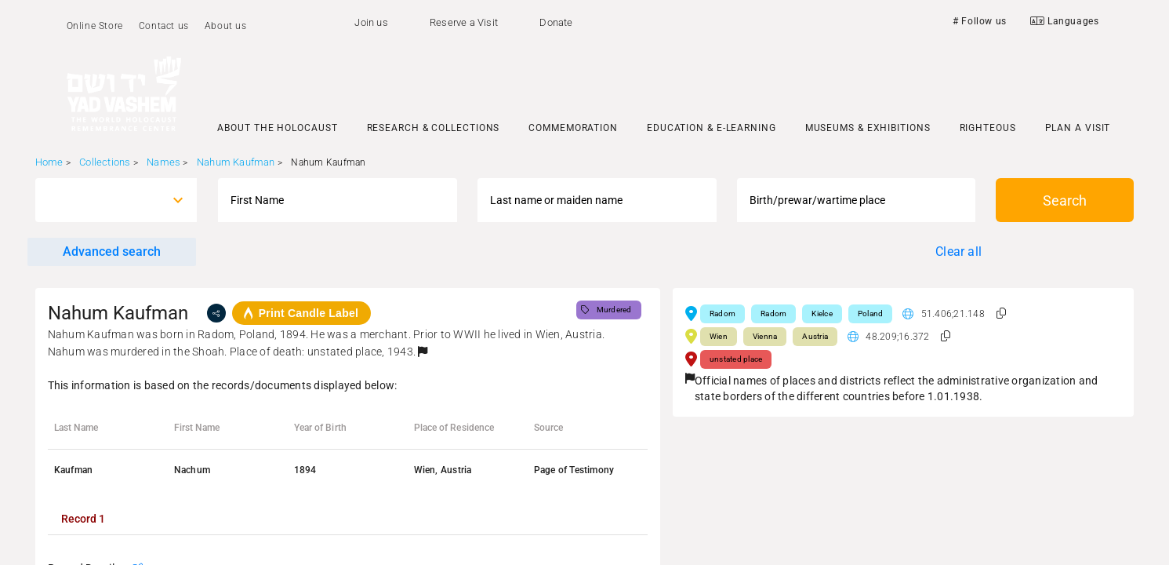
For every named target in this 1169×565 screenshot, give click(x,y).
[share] (216, 313)
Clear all (958, 251)
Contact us (164, 25)
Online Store (95, 25)
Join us (370, 22)
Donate (555, 22)
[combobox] (102, 200)
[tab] (83, 518)
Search (1065, 200)
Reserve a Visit (464, 22)
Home (49, 162)
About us (226, 25)
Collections (104, 162)
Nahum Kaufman (236, 162)
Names (163, 162)
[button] (422, 351)
